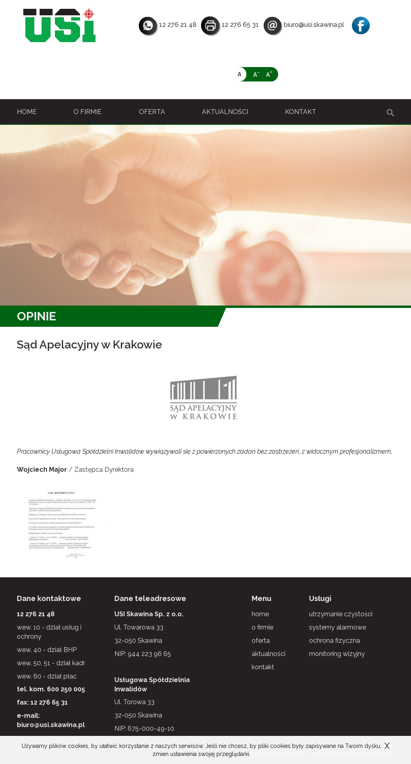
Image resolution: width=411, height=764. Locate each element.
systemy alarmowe (337, 621)
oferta (152, 112)
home (27, 112)
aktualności (225, 112)
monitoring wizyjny (337, 648)
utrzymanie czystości (340, 608)
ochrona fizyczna (334, 635)
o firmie (87, 112)
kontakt (300, 112)
